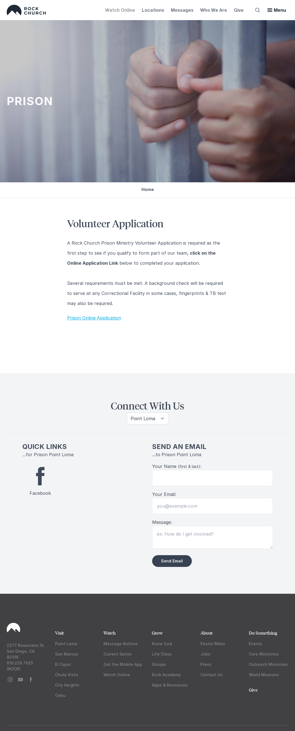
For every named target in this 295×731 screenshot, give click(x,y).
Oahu (60, 695)
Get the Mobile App (122, 664)
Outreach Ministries (268, 664)
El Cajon (63, 664)
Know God (162, 643)
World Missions (264, 674)
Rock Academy (166, 674)
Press (205, 664)
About (206, 633)
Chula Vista (66, 674)
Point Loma (66, 643)
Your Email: (164, 494)
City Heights (67, 685)
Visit (59, 633)
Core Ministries (264, 654)
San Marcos (66, 654)
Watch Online (120, 10)
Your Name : (176, 466)
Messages (182, 10)
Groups (159, 664)
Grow (157, 633)
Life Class (162, 654)
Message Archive (120, 643)
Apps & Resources (170, 685)
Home (147, 189)
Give (239, 10)
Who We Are (213, 10)
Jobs (205, 654)
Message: (162, 522)
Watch (109, 633)
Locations (153, 10)
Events (255, 643)
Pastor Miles (212, 643)
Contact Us (211, 674)
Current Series (117, 654)
